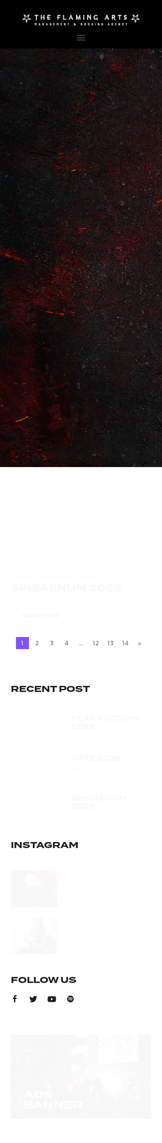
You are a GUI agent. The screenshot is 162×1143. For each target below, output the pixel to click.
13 (110, 642)
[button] (81, 37)
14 (125, 642)
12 (95, 642)
